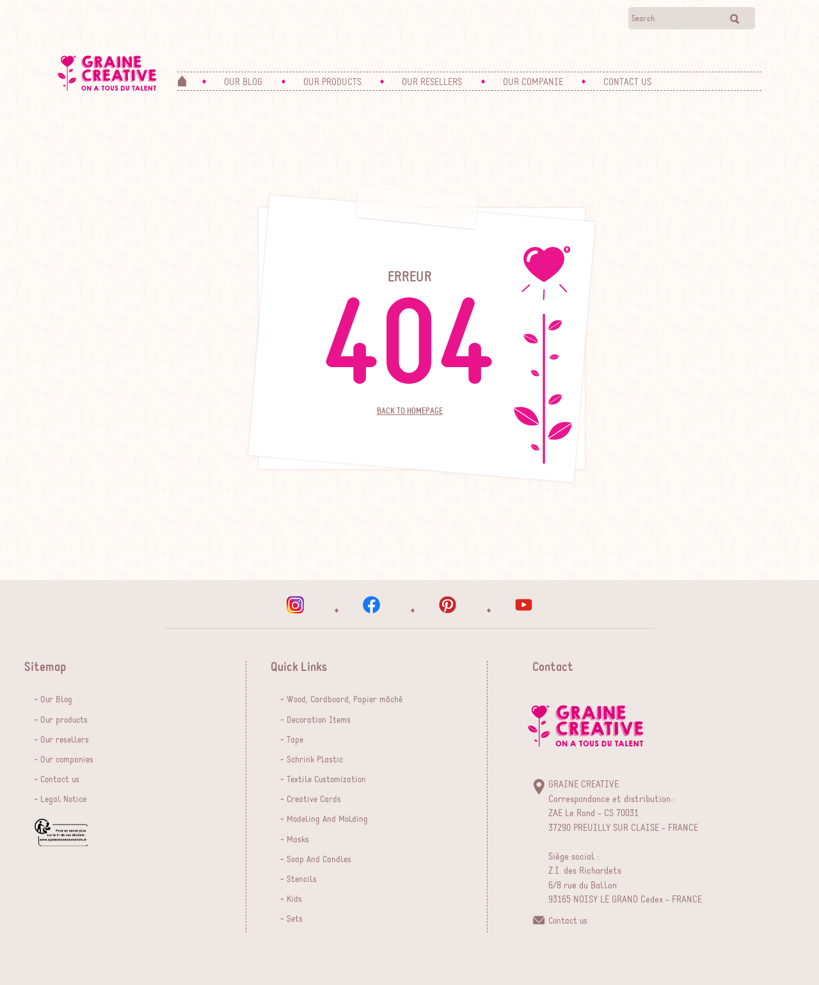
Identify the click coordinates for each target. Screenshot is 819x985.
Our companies (66, 760)
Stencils (302, 879)
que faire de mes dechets (61, 832)
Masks (298, 840)
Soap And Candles (319, 859)
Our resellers (64, 740)
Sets (295, 919)
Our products (64, 720)
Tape (295, 740)
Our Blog (56, 699)
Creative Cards (314, 799)
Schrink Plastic (315, 760)
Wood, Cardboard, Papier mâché (344, 699)
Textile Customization (326, 779)
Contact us (59, 779)
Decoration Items (319, 720)
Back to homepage (410, 411)
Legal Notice (63, 799)
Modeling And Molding (327, 819)
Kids (294, 899)
